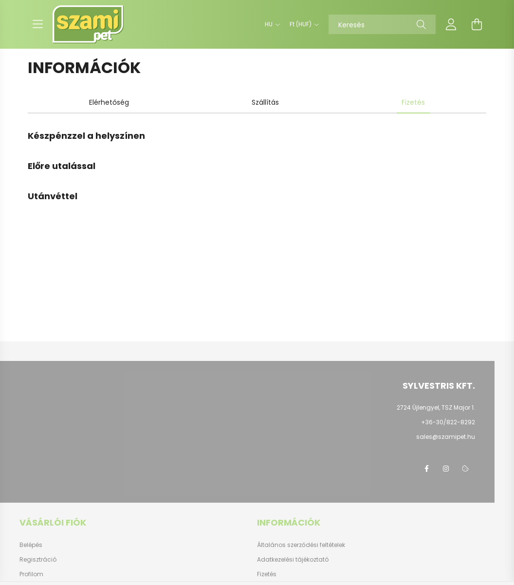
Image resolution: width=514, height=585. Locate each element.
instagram (446, 468)
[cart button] (476, 24)
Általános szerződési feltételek (301, 545)
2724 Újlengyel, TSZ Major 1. (436, 407)
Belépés (30, 545)
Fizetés (266, 574)
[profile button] (451, 24)
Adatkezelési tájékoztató (293, 559)
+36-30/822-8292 (448, 422)
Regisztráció (37, 559)
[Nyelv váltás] (270, 24)
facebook (426, 468)
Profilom (31, 574)
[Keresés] (382, 24)
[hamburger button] (37, 24)
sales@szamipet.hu (445, 437)
